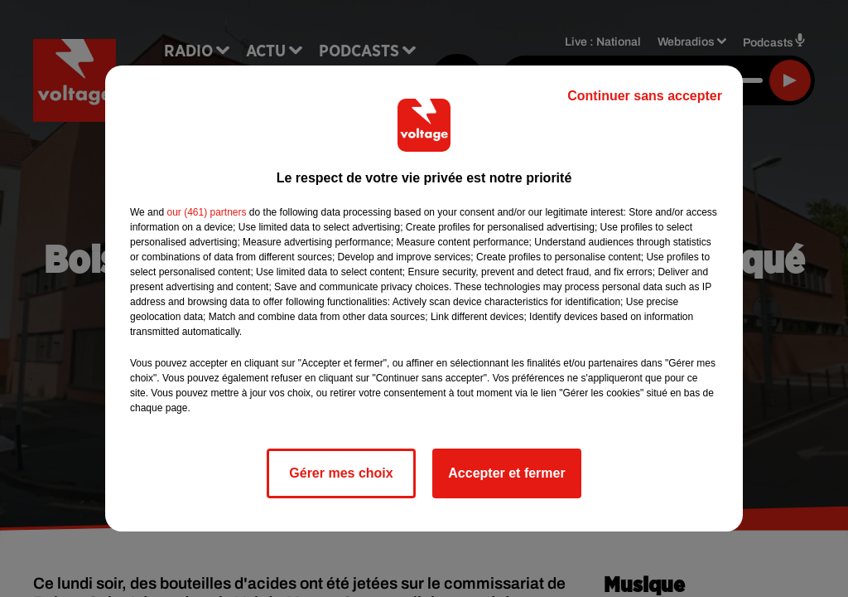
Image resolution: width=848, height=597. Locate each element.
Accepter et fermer (506, 473)
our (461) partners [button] (206, 212)
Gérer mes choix (341, 473)
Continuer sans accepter (644, 96)
